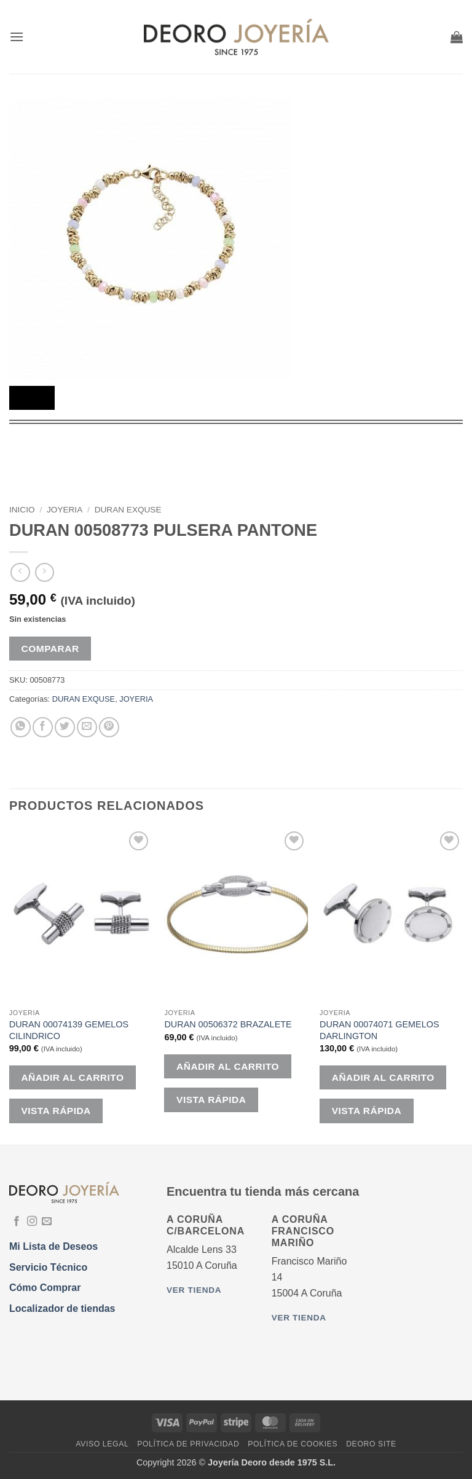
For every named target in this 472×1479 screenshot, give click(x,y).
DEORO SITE (371, 1444)
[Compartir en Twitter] (65, 727)
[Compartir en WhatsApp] (20, 727)
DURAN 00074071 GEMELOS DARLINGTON (379, 1030)
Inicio (22, 509)
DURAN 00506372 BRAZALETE (227, 1024)
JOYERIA (64, 509)
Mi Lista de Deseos (53, 1246)
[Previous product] (44, 572)
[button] (16, 37)
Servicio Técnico (48, 1267)
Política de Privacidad (188, 1444)
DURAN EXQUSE (128, 509)
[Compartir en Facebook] (43, 727)
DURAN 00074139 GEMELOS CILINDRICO (68, 1030)
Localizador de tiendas (62, 1308)
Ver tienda (194, 1290)
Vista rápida (55, 1110)
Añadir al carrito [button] (72, 1077)
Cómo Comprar (45, 1287)
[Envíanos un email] (47, 1221)
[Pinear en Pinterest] (109, 727)
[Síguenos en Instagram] (32, 1221)
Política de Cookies (292, 1444)
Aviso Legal (102, 1444)
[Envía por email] (87, 727)
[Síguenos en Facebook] (17, 1221)
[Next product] (20, 572)
